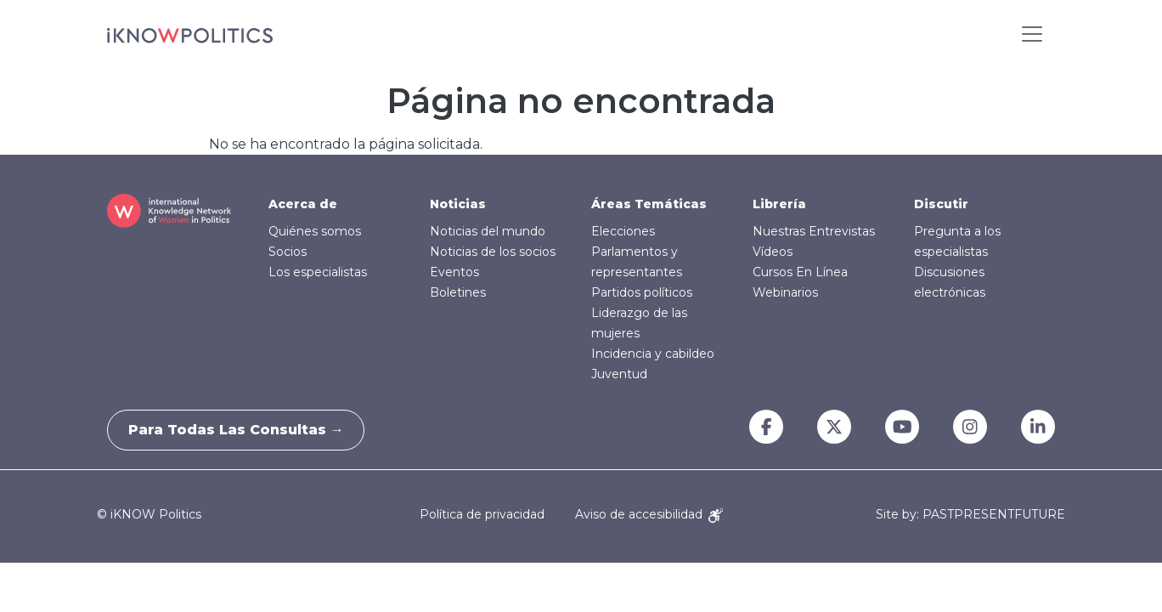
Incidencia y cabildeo (652, 353)
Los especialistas (317, 272)
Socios (287, 251)
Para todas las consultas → (241, 430)
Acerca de (302, 204)
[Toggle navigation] (1032, 34)
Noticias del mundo (487, 231)
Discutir (941, 204)
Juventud (619, 374)
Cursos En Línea (800, 272)
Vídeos (773, 251)
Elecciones (623, 231)
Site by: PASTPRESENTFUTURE (970, 514)
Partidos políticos (641, 292)
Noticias (458, 204)
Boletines (458, 292)
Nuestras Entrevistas (814, 231)
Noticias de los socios (493, 251)
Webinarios (785, 292)
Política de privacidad (482, 514)
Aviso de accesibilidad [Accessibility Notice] (649, 514)
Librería (779, 204)
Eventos (454, 272)
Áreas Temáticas (649, 204)
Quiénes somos (314, 231)
